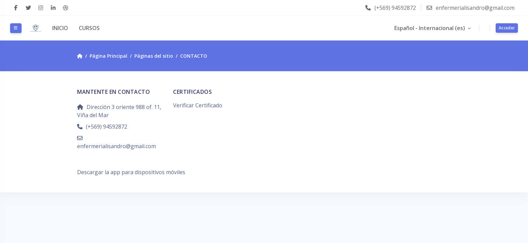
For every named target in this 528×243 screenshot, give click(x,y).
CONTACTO (193, 56)
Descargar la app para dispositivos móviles (131, 172)
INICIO (60, 28)
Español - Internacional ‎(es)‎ (430, 28)
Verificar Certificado (197, 105)
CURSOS (89, 28)
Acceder (507, 28)
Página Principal (108, 56)
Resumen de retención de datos (117, 164)
